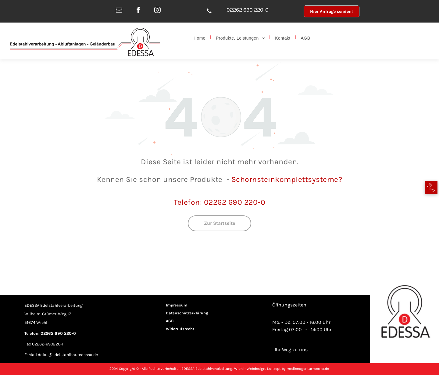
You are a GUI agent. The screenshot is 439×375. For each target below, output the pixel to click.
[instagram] (157, 10)
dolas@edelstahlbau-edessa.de (68, 354)
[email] (119, 10)
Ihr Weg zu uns (291, 349)
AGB (169, 321)
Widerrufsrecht (180, 329)
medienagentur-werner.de (308, 368)
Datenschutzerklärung (187, 313)
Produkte (206, 179)
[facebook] (138, 10)
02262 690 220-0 (248, 9)
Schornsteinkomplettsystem (282, 179)
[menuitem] (200, 37)
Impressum (176, 305)
